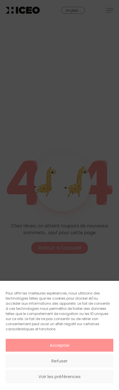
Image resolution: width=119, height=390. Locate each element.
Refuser (59, 361)
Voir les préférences (59, 376)
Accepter (60, 345)
